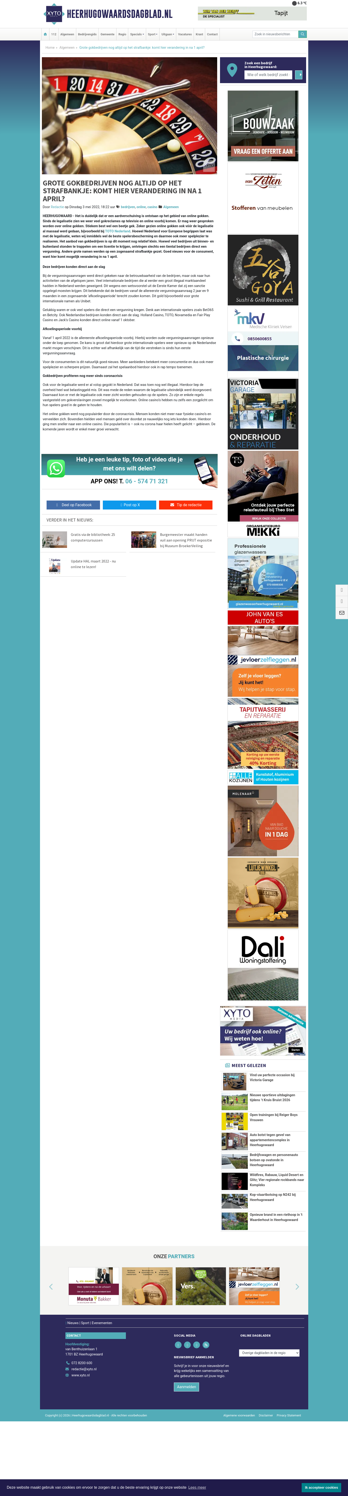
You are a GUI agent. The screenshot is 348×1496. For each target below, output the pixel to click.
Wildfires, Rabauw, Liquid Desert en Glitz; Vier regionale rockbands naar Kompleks (277, 1204)
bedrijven (128, 207)
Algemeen (67, 34)
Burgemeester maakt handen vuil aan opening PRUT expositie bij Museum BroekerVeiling (186, 540)
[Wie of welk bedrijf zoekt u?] (268, 74)
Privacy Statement (289, 1474)
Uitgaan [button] (166, 34)
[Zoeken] (302, 34)
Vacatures (185, 34)
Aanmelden (186, 1445)
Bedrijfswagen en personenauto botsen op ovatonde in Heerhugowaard (274, 1171)
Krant (199, 34)
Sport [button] (152, 34)
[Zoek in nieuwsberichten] (275, 34)
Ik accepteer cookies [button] (321, 1487)
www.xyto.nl (81, 1434)
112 (53, 34)
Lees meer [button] (197, 1487)
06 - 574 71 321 (146, 481)
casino (152, 207)
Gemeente (107, 34)
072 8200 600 (82, 1422)
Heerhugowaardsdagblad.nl (119, 14)
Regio (122, 34)
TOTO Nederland (117, 231)
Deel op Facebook (73, 505)
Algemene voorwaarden (239, 1474)
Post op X (129, 505)
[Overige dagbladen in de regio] (269, 1411)
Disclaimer (266, 1474)
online (141, 207)
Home (50, 48)
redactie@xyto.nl (84, 1428)
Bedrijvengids (87, 34)
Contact (212, 34)
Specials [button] (136, 34)
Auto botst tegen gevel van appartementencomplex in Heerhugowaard (270, 1143)
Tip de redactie (186, 505)
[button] (45, 1345)
